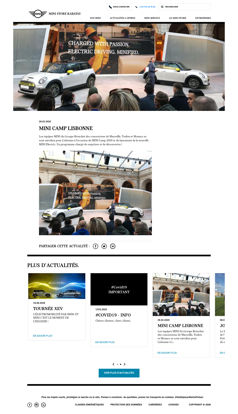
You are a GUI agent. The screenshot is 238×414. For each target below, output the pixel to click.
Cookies (173, 405)
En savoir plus (42, 336)
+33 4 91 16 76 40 (147, 7)
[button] (117, 364)
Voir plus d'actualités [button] (119, 373)
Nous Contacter (119, 7)
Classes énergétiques (89, 405)
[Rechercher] (187, 6)
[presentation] (113, 364)
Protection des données (126, 405)
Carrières (155, 405)
